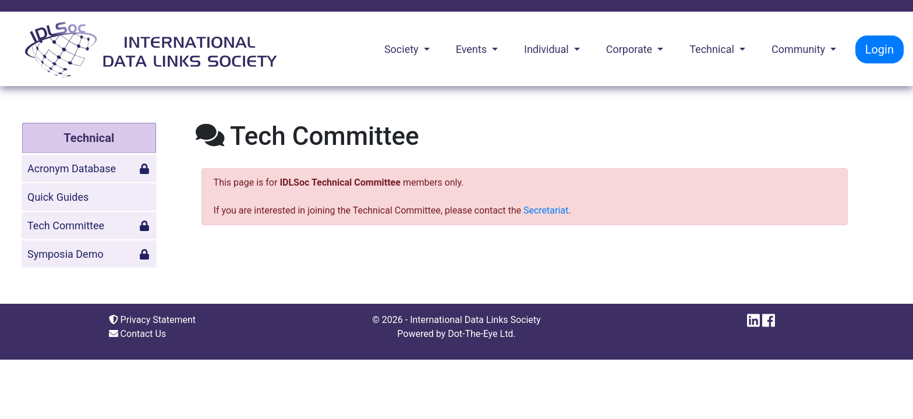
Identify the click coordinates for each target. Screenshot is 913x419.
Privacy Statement (152, 319)
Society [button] (402, 49)
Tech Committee (88, 225)
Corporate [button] (630, 49)
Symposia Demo (88, 254)
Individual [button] (547, 49)
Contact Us (138, 333)
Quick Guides (58, 197)
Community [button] (800, 49)
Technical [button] (713, 49)
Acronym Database (88, 168)
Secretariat (545, 210)
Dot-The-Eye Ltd (480, 333)
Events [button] (473, 49)
